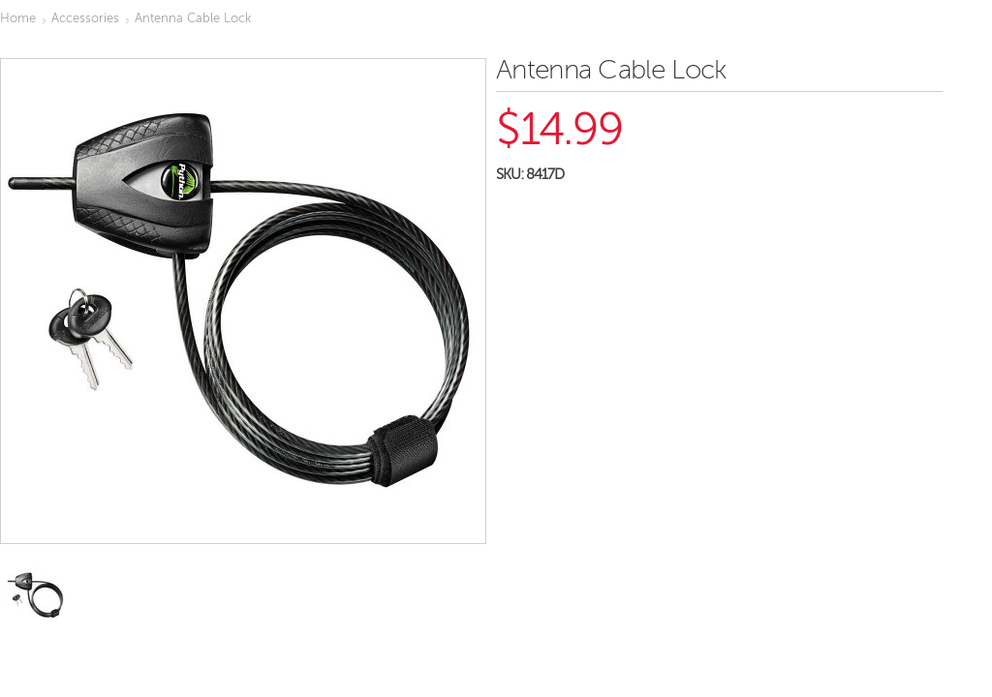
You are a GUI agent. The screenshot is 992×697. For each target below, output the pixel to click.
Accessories (85, 18)
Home (18, 18)
